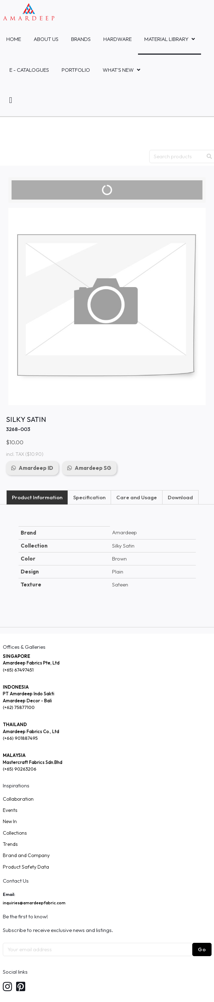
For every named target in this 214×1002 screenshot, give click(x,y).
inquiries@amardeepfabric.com (34, 902)
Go (202, 949)
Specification (89, 497)
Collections (15, 833)
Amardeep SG (93, 468)
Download (180, 497)
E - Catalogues (29, 70)
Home (13, 39)
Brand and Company (26, 855)
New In (10, 821)
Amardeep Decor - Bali (27, 700)
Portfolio (76, 70)
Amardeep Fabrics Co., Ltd (31, 731)
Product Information (37, 497)
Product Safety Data (26, 867)
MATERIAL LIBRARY (166, 39)
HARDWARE (117, 39)
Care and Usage (136, 497)
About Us (46, 39)
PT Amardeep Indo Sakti (28, 693)
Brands (81, 39)
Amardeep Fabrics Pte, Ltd (31, 663)
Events (10, 810)
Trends (10, 844)
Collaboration (18, 799)
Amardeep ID (36, 468)
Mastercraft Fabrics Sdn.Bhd (32, 762)
